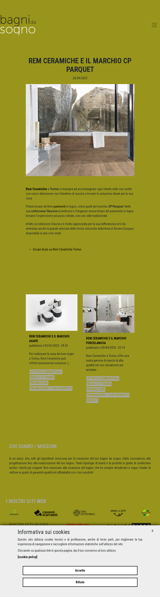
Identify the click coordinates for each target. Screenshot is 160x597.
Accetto (80, 570)
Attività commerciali (46, 372)
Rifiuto (80, 582)
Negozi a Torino (42, 377)
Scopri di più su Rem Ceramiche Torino (57, 249)
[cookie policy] (27, 557)
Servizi (92, 400)
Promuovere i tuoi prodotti (51, 388)
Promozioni (39, 383)
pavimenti (60, 206)
